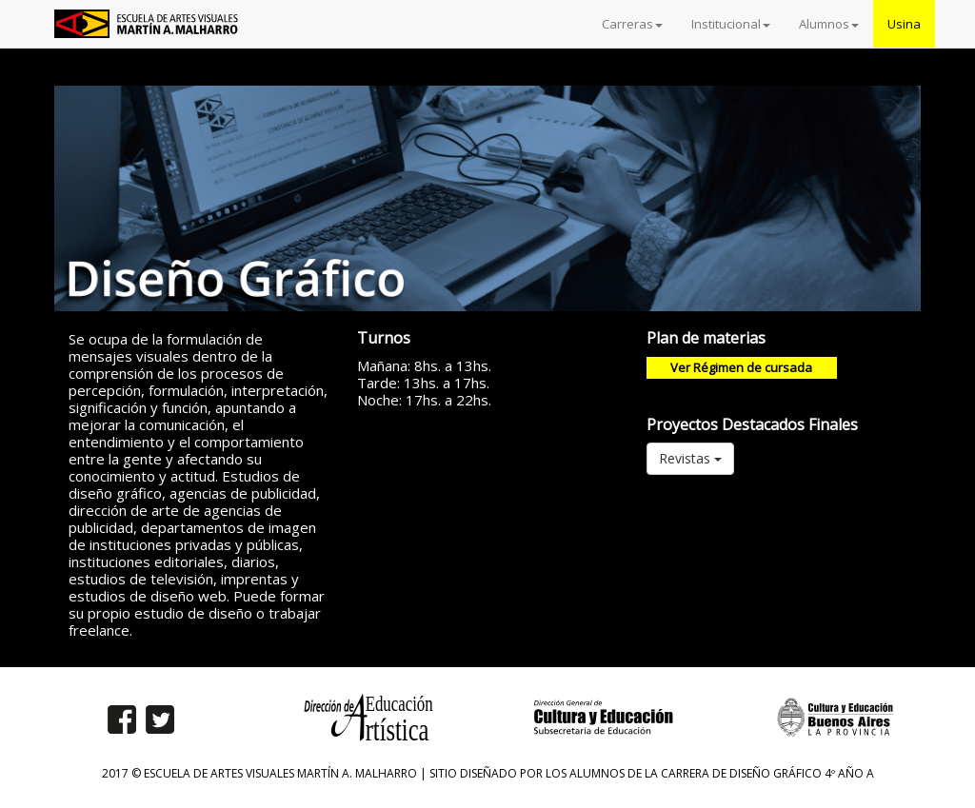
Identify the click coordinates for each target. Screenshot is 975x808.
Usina (904, 23)
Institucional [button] (730, 23)
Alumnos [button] (829, 23)
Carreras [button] (632, 23)
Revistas (690, 458)
